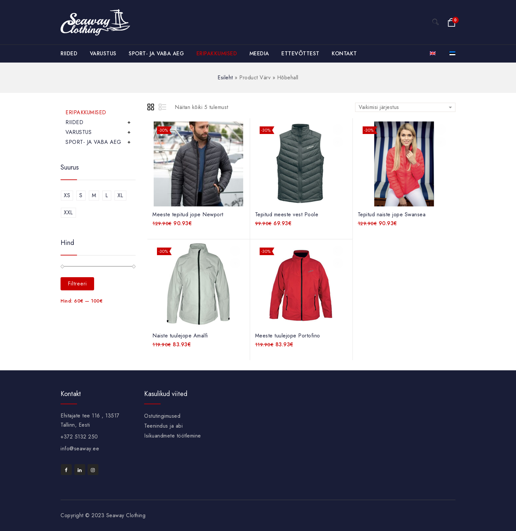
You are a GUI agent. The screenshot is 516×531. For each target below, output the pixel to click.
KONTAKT (344, 53)
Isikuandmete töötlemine (172, 435)
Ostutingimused (162, 416)
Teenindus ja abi (163, 426)
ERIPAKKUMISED (216, 53)
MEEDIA (259, 53)
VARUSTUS (103, 53)
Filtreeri (77, 283)
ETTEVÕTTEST (300, 53)
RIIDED (69, 53)
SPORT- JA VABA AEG (156, 53)
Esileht (225, 77)
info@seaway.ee (80, 448)
